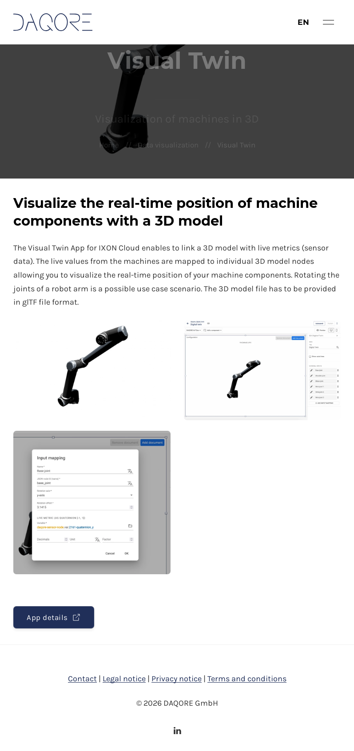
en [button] (304, 22)
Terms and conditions (246, 678)
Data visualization (168, 145)
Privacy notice (176, 678)
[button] (328, 22)
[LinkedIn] (177, 730)
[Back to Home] (52, 22)
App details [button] (54, 617)
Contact (82, 678)
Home (109, 145)
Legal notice (124, 678)
